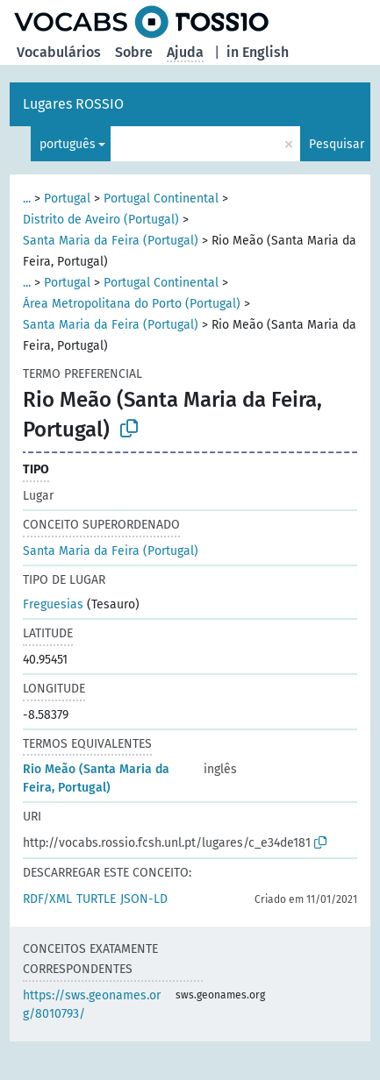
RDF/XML (47, 899)
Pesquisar (336, 144)
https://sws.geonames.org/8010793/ (92, 1004)
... (27, 198)
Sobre (134, 52)
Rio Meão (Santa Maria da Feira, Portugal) (96, 778)
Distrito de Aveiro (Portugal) (101, 219)
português (67, 144)
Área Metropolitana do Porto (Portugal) (131, 303)
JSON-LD (144, 899)
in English (257, 52)
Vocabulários (59, 52)
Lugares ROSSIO (73, 104)
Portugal (67, 198)
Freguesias (53, 604)
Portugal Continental (161, 198)
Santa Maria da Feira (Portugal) (110, 240)
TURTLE (96, 899)
